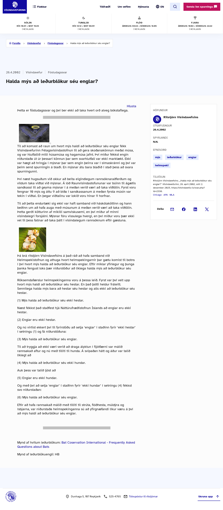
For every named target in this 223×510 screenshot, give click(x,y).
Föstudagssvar (56, 43)
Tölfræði (105, 6)
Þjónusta (143, 6)
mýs (157, 157)
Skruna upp (209, 496)
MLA (172, 194)
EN (162, 6)
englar (192, 157)
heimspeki (161, 165)
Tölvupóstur (143, 496)
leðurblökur (174, 157)
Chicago (157, 194)
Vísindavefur (34, 43)
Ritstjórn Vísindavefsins (181, 117)
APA (166, 194)
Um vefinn (124, 6)
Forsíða (16, 43)
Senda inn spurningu (202, 6)
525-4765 (115, 496)
